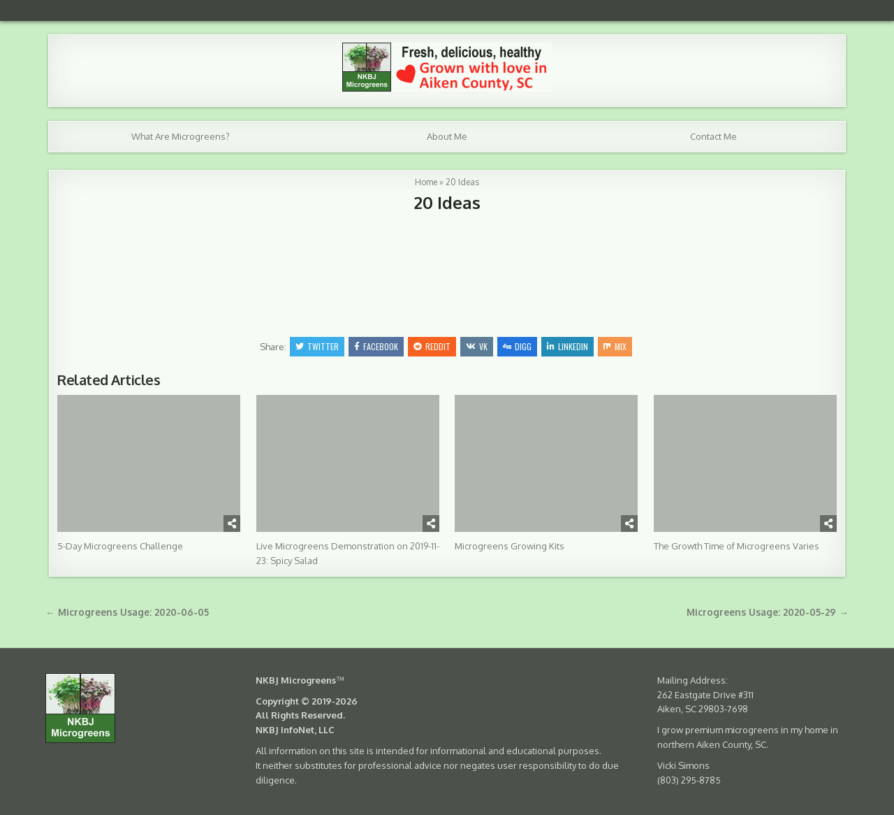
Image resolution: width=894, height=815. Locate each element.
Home (426, 182)
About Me (447, 136)
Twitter (317, 346)
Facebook (376, 346)
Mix (614, 346)
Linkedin (567, 346)
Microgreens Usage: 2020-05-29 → (768, 612)
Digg (517, 346)
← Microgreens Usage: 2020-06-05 (127, 612)
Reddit (431, 346)
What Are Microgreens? (180, 136)
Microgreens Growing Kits (509, 545)
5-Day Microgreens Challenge (120, 545)
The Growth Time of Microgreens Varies (736, 545)
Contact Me (713, 136)
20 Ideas (447, 202)
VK (477, 346)
